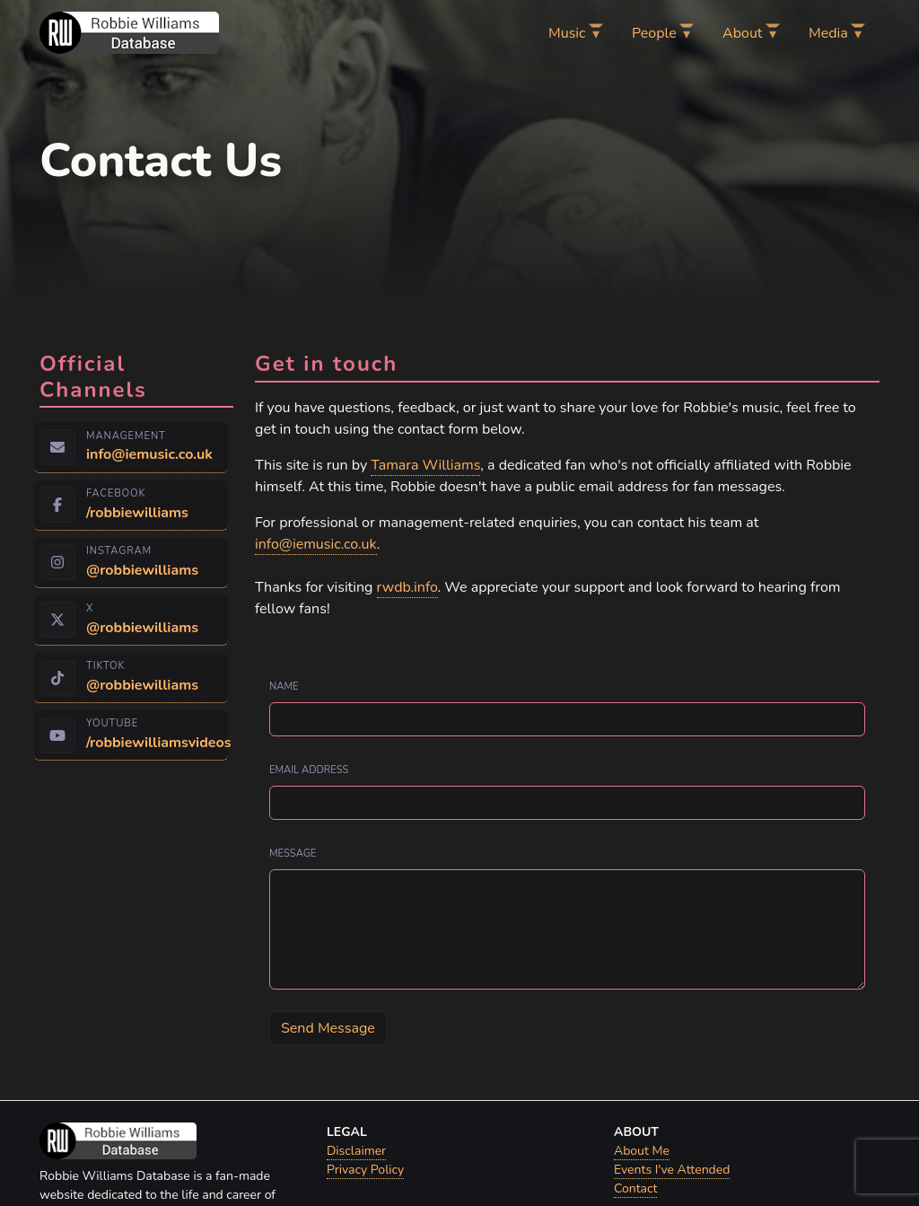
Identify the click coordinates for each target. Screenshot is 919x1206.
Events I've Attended (672, 1169)
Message (292, 853)
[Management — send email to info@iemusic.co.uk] (131, 447)
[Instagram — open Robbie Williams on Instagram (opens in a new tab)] (131, 563)
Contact (635, 1188)
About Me (642, 1150)
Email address (309, 770)
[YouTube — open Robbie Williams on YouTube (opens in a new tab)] (131, 735)
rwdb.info (407, 587)
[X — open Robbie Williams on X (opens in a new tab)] (131, 620)
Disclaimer (356, 1150)
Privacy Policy (365, 1169)
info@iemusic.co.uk (316, 544)
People (654, 33)
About (742, 33)
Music (566, 33)
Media (828, 33)
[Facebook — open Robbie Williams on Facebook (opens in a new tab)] (131, 505)
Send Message (328, 1028)
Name (284, 686)
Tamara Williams (425, 465)
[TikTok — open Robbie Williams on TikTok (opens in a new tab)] (131, 678)
